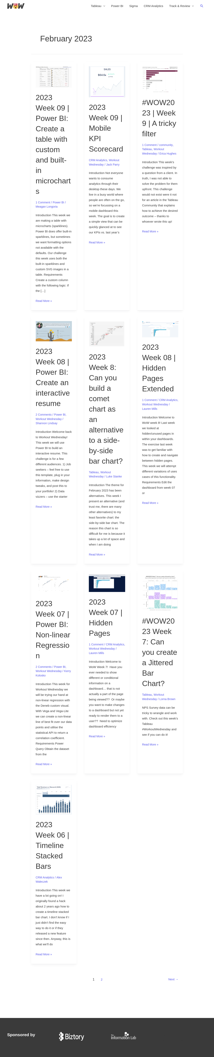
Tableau (96, 7)
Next (172, 1002)
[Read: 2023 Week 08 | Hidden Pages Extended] (160, 331)
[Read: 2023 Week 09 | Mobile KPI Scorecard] (107, 83)
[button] (202, 7)
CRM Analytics (153, 7)
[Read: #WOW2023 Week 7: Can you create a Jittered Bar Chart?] (160, 605)
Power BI (117, 7)
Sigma (133, 7)
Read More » (44, 302)
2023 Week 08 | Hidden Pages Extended (160, 370)
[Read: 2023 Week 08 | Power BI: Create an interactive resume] (54, 333)
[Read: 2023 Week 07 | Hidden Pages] (107, 595)
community (167, 147)
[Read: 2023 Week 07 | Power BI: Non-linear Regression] (54, 596)
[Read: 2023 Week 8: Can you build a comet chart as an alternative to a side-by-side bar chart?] (107, 335)
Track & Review (179, 7)
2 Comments (44, 416)
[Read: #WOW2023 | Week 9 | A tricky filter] (160, 81)
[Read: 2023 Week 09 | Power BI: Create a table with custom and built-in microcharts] (54, 78)
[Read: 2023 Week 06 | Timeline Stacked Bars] (54, 822)
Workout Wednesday (49, 420)
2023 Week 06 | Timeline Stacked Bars (53, 868)
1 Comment (43, 204)
